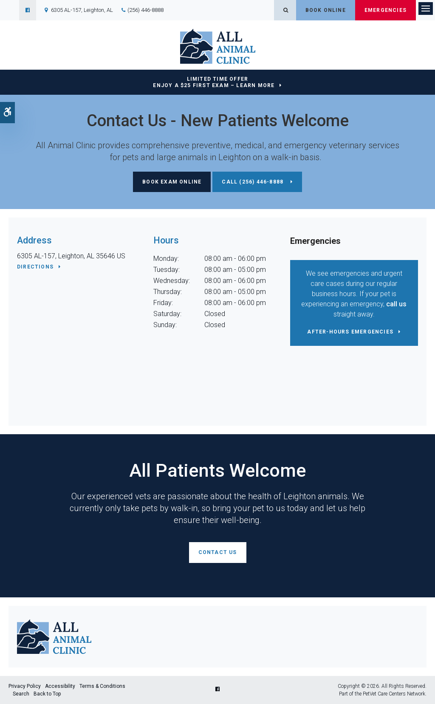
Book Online (325, 10)
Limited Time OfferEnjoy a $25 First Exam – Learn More (213, 82)
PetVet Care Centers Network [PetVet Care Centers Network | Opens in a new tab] (394, 694)
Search (21, 694)
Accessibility (60, 686)
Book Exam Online (171, 182)
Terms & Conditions (102, 686)
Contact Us (217, 552)
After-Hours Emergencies (350, 332)
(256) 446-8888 (145, 10)
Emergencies (385, 10)
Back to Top (47, 694)
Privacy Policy (24, 686)
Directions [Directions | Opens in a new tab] (35, 267)
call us (396, 304)
